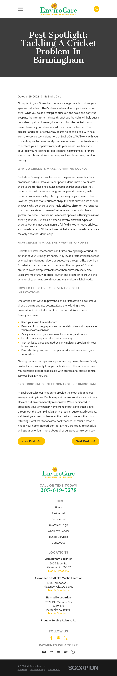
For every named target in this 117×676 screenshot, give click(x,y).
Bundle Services (58, 537)
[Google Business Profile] (58, 638)
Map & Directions (58, 571)
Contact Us (58, 542)
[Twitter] (66, 638)
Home (58, 507)
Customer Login (58, 525)
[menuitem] (22, 669)
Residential (58, 513)
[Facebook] (51, 638)
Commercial (58, 519)
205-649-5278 (59, 490)
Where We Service (59, 531)
